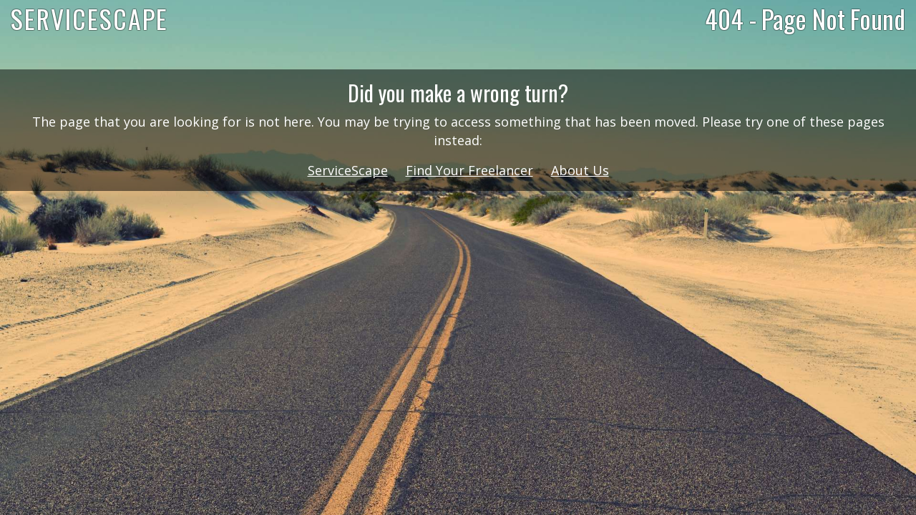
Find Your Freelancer (469, 170)
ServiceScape (348, 170)
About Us (580, 170)
